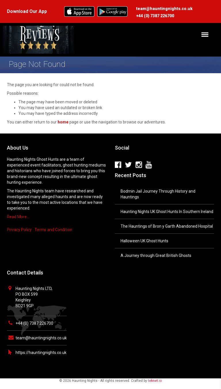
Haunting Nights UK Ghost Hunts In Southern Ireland (167, 211)
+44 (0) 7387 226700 (34, 323)
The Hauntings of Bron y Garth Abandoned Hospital (167, 226)
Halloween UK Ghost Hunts (144, 241)
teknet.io (155, 381)
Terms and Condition (53, 229)
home (63, 122)
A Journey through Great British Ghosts (156, 255)
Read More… (18, 216)
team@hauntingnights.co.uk (41, 338)
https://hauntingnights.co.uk (41, 352)
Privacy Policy (19, 229)
